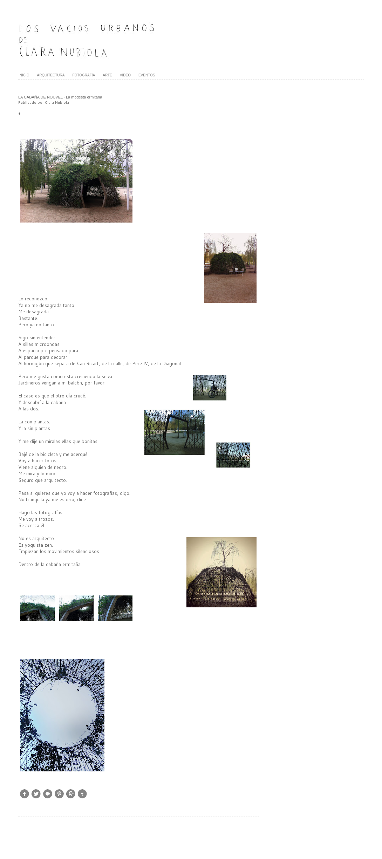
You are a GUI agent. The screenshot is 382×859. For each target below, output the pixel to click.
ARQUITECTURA (51, 75)
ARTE (107, 75)
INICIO (24, 75)
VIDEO (125, 75)
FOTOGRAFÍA (83, 75)
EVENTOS (146, 75)
